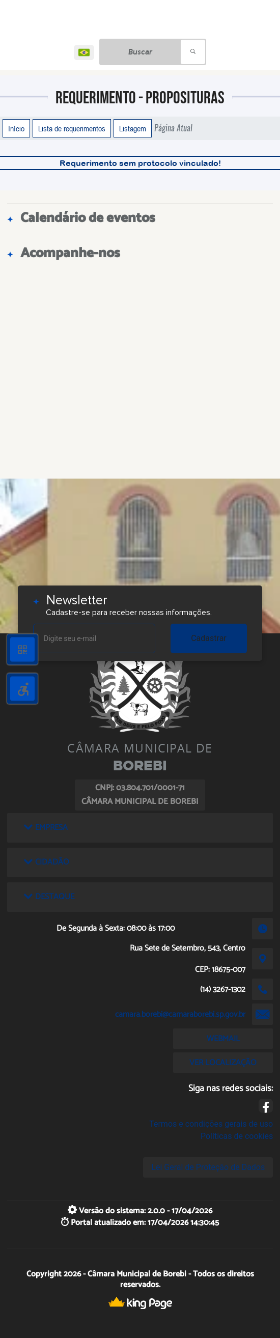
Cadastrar (209, 638)
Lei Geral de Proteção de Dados (208, 1167)
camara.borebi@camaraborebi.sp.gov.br (180, 1014)
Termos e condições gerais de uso (211, 1124)
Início (16, 128)
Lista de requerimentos (71, 128)
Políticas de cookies (237, 1136)
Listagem (132, 128)
